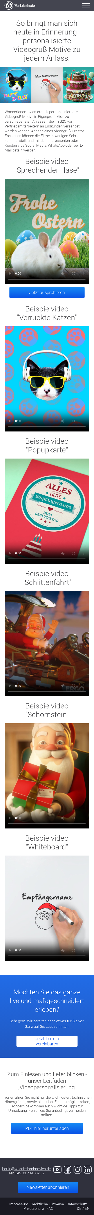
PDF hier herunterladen (47, 1128)
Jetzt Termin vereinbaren (47, 1041)
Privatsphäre (34, 1208)
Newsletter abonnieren (48, 1187)
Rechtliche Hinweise (47, 1204)
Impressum (18, 1204)
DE (79, 1208)
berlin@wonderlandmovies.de (26, 1169)
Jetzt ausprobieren (47, 292)
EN (87, 1208)
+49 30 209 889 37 (29, 1173)
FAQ (50, 1208)
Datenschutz (77, 1204)
